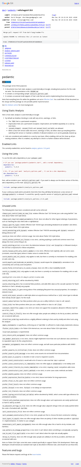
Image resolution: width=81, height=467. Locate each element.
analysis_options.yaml (12, 51)
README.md (9, 66)
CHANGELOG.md (10, 56)
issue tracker (36, 454)
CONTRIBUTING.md (12, 58)
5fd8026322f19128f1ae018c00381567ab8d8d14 (28, 22)
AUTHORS (8, 53)
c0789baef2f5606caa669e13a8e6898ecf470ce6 (28, 25)
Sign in (76, 3)
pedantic (12, 10)
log (54, 15)
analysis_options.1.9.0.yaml (40, 148)
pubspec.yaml (9, 63)
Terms (24, 464)
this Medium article (11, 105)
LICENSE (8, 61)
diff (48, 25)
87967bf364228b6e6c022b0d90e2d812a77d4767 (28, 27)
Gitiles (13, 464)
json (77, 464)
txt (72, 464)
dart (4, 10)
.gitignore (8, 48)
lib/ (6, 46)
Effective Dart (48, 99)
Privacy (18, 464)
